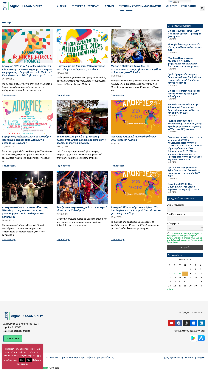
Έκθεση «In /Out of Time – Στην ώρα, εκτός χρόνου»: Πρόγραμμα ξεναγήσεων (184, 34)
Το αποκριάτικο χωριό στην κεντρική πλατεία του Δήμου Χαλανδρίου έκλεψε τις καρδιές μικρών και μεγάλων (81, 139)
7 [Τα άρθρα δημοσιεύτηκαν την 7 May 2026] (185, 273)
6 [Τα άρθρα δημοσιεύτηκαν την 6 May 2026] (180, 273)
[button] (202, 8)
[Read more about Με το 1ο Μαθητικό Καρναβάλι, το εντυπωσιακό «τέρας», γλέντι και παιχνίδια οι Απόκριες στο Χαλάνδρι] (136, 46)
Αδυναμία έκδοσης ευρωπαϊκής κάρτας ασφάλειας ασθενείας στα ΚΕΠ (185, 47)
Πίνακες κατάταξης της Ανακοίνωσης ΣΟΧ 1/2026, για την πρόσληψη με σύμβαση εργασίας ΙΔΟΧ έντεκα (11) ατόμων (185, 125)
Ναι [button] (21, 360)
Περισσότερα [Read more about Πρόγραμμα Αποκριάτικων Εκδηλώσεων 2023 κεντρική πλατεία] (117, 165)
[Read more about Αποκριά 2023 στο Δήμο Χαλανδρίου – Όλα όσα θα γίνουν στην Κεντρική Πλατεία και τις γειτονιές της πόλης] (136, 187)
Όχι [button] (28, 360)
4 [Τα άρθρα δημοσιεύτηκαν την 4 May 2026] (169, 273)
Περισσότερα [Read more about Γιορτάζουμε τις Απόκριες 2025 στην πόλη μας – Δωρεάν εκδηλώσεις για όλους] (63, 95)
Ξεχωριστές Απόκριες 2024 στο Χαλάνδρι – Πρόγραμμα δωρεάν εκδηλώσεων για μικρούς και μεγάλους (27, 139)
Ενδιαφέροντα (173, 223)
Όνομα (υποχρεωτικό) (176, 205)
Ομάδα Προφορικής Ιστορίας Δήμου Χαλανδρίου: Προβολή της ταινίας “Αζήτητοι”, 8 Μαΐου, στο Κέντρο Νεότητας (184, 78)
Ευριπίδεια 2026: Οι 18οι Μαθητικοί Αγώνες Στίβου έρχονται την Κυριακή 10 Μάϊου (184, 187)
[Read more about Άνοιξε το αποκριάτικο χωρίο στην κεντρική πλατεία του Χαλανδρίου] (82, 187)
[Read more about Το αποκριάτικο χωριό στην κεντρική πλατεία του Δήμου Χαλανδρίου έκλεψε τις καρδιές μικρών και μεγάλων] (82, 117)
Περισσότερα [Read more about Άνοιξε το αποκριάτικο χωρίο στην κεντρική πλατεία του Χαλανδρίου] (63, 239)
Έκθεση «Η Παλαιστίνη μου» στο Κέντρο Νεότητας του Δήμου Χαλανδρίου (184, 94)
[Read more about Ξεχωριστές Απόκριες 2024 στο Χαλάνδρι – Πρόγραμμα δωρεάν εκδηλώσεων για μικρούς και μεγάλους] (27, 117)
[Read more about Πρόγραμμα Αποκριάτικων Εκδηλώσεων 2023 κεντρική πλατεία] (136, 117)
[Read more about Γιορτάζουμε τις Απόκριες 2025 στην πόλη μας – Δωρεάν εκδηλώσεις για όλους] (82, 46)
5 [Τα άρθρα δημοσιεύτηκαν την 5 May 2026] (174, 273)
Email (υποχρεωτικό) (176, 214)
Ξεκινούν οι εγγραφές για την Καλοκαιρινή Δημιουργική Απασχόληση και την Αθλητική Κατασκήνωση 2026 (183, 108)
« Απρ (170, 289)
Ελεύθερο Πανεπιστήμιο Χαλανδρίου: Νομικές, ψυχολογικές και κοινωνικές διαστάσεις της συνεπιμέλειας (183, 62)
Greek (174, 2)
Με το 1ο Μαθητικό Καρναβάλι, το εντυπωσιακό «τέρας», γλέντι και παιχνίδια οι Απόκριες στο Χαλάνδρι (136, 69)
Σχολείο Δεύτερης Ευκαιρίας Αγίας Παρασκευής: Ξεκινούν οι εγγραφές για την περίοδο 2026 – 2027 (185, 171)
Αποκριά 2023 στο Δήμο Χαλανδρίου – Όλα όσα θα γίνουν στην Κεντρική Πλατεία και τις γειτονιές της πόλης (136, 210)
